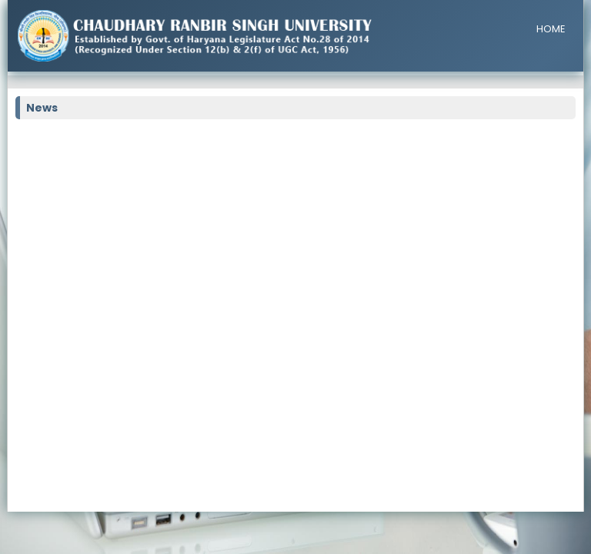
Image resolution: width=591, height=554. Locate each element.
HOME (551, 29)
